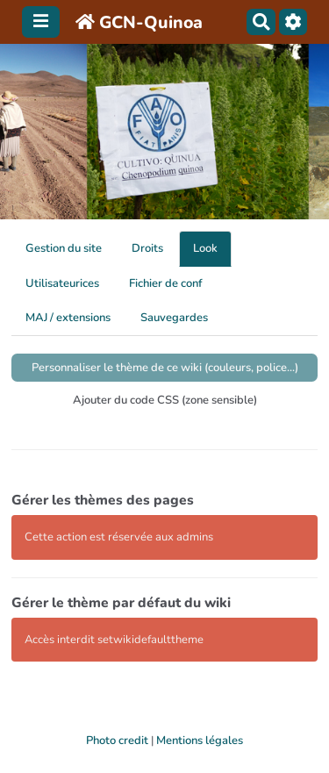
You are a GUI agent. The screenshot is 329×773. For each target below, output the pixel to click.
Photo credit (117, 740)
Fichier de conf (166, 283)
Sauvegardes (174, 318)
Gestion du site (63, 248)
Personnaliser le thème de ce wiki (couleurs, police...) (165, 368)
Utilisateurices (62, 283)
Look (205, 248)
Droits (147, 248)
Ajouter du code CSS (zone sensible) (165, 400)
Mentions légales (199, 740)
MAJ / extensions (68, 318)
